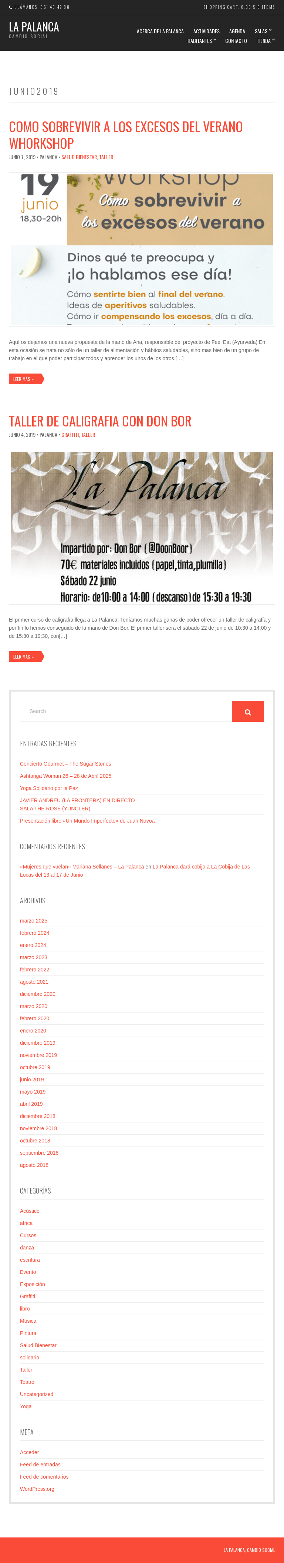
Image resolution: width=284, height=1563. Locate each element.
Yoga (25, 1406)
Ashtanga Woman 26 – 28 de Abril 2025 (65, 776)
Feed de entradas (40, 1464)
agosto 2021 (34, 982)
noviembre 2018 (38, 1128)
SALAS (261, 31)
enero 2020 (33, 1031)
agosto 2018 (34, 1165)
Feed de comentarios (44, 1477)
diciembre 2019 (37, 1043)
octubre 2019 (35, 1067)
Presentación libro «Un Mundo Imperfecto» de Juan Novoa (87, 821)
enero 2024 (33, 945)
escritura (30, 1260)
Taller (106, 157)
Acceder (29, 1452)
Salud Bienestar (79, 157)
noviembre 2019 (38, 1055)
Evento (28, 1272)
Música (28, 1321)
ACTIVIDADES (206, 31)
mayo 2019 (32, 1092)
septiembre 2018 (39, 1153)
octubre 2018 (35, 1141)
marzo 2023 (33, 957)
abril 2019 (31, 1104)
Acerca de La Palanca (160, 31)
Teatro (27, 1382)
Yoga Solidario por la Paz (49, 788)
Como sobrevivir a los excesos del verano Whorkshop (126, 134)
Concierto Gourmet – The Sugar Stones (65, 764)
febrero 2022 (34, 970)
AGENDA (237, 31)
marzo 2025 (33, 921)
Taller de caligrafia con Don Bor (100, 420)
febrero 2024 (34, 933)
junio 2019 (32, 1079)
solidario (29, 1357)
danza (27, 1248)
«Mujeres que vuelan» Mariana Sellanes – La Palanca (82, 867)
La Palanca (34, 26)
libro (25, 1309)
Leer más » (23, 379)
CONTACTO (236, 40)
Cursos (28, 1235)
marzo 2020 (33, 1006)
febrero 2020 (34, 1018)
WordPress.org (37, 1489)
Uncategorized (36, 1394)
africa (26, 1223)
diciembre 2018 (37, 1116)
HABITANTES (199, 40)
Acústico (30, 1211)
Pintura (28, 1333)
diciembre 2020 (37, 994)
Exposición (32, 1284)
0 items (266, 7)
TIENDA (264, 40)
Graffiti (70, 434)
